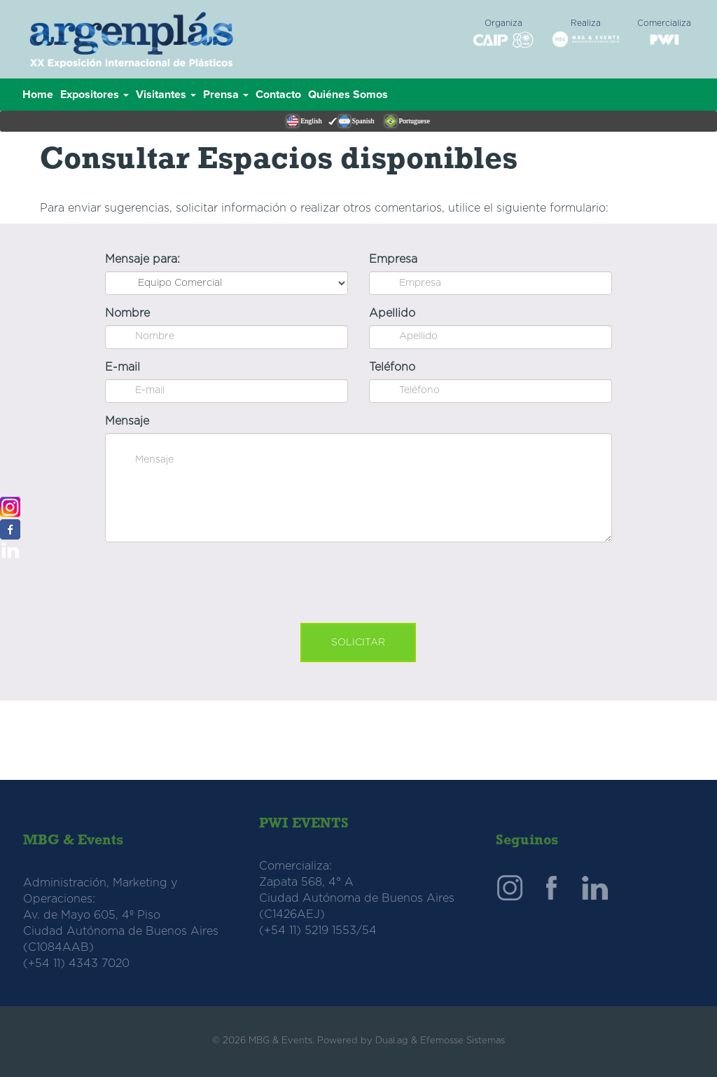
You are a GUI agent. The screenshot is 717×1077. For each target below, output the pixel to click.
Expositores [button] (94, 94)
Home (37, 94)
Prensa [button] (226, 94)
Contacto (278, 94)
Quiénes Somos (348, 94)
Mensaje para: (142, 259)
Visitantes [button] (166, 94)
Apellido (392, 313)
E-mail (122, 367)
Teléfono (392, 367)
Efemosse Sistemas (462, 1040)
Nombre (127, 313)
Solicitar (358, 642)
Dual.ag (391, 1040)
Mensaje (127, 421)
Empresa (393, 259)
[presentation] (358, 580)
